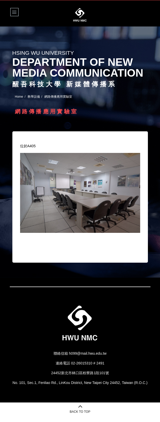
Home (19, 96)
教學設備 (34, 96)
